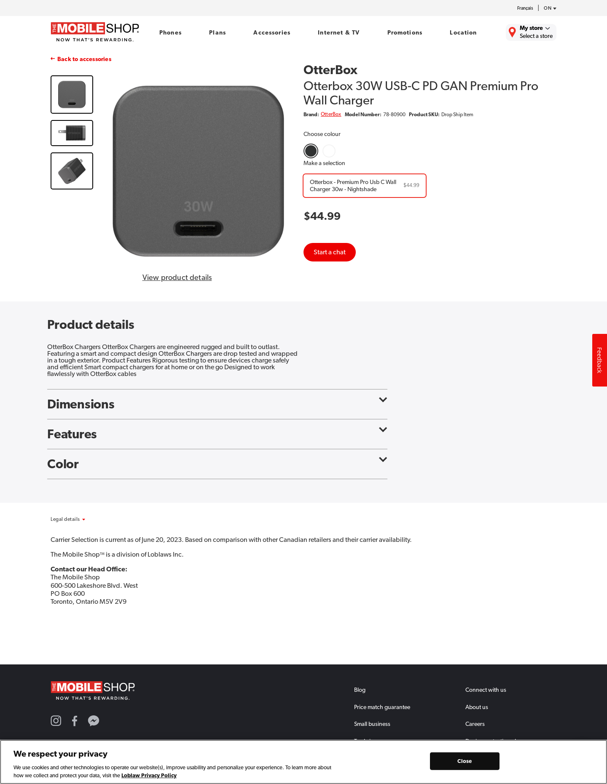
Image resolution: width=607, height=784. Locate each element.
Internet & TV (339, 32)
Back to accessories (84, 59)
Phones (170, 32)
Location (463, 32)
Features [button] (217, 434)
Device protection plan (493, 741)
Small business (372, 723)
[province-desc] (548, 8)
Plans (217, 32)
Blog (359, 689)
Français (525, 8)
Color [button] (217, 464)
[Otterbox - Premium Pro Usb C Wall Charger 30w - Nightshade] (365, 185)
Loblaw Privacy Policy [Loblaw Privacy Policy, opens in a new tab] (149, 778)
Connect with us (485, 689)
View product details (177, 277)
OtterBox (331, 114)
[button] (87, 519)
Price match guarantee (382, 707)
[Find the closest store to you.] (531, 32)
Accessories (271, 32)
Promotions (404, 32)
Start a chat (330, 252)
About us (476, 707)
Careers (475, 723)
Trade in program (375, 741)
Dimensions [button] (217, 404)
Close (464, 763)
